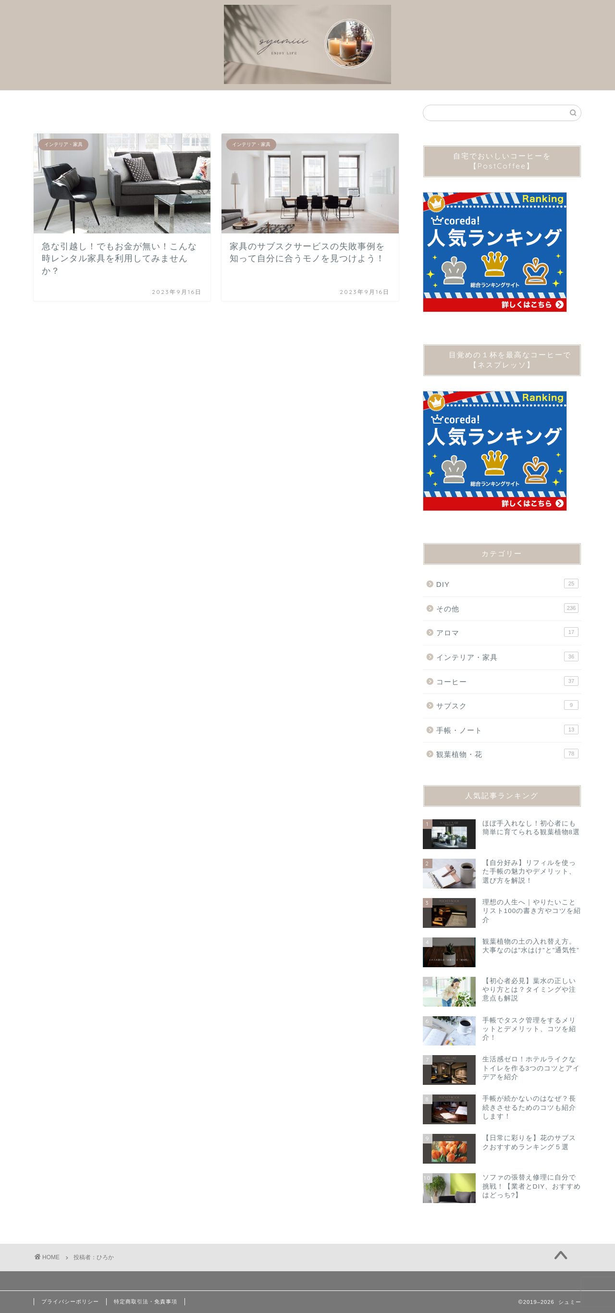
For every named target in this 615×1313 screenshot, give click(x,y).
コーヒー (507, 681)
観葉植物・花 (507, 753)
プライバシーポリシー (70, 1301)
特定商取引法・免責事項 (145, 1301)
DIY (507, 583)
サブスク (507, 705)
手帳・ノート (507, 729)
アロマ (507, 632)
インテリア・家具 (507, 656)
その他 (507, 608)
